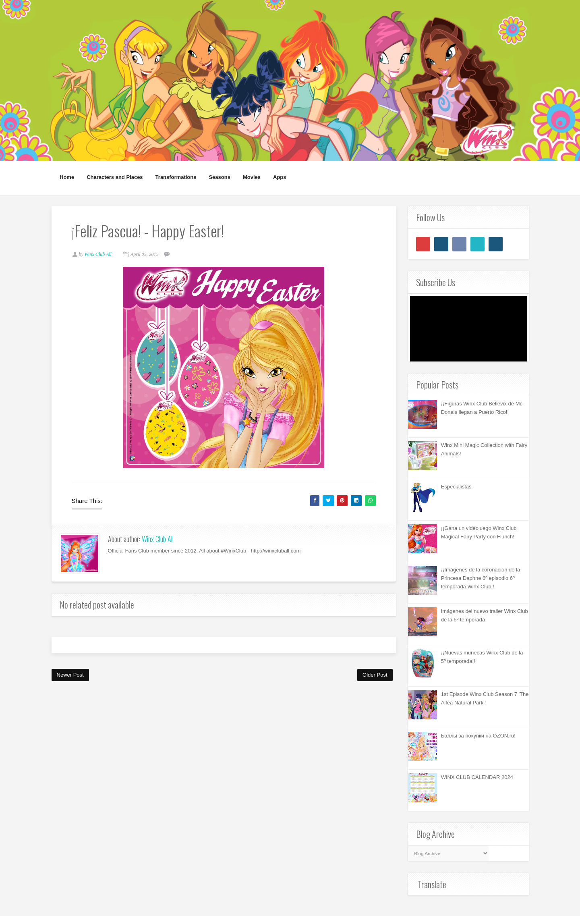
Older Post (374, 675)
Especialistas (456, 487)
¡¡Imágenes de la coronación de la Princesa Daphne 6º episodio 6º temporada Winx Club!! (480, 578)
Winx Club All (158, 539)
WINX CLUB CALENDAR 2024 (477, 777)
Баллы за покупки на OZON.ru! (478, 736)
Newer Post (70, 675)
